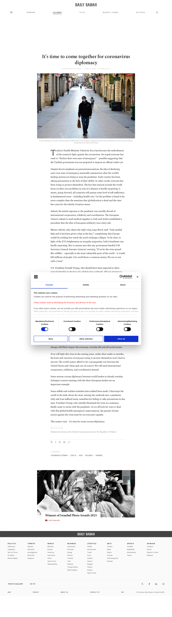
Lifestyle (91, 544)
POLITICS (12, 544)
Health (89, 546)
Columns (57, 12)
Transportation (72, 567)
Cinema (109, 546)
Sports (130, 544)
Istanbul (30, 546)
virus (81, 455)
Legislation (11, 549)
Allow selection (86, 339)
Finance (70, 555)
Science (89, 561)
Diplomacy (11, 546)
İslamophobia (52, 564)
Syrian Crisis (51, 561)
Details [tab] (86, 285)
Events (109, 552)
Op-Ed (82, 12)
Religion (90, 564)
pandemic (99, 455)
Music (109, 549)
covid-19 (73, 455)
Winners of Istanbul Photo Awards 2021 (71, 515)
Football (130, 546)
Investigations (32, 552)
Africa (49, 558)
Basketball (130, 549)
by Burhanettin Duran (71, 69)
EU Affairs (11, 555)
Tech (69, 561)
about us (64, 592)
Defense (70, 564)
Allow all (121, 339)
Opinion (31, 12)
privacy (36, 592)
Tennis (129, 555)
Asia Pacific (51, 555)
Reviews (110, 561)
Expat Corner (91, 573)
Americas (50, 552)
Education (31, 549)
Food (89, 555)
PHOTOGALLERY (54, 520)
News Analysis (13, 558)
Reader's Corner (110, 12)
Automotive (71, 546)
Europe (50, 549)
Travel (89, 552)
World (50, 544)
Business (71, 544)
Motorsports (131, 552)
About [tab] (122, 285)
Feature (90, 570)
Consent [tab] (49, 285)
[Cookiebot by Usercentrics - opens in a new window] (121, 277)
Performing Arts (112, 558)
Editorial (140, 12)
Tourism (70, 558)
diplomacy (89, 455)
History (89, 567)
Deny (51, 339)
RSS (122, 592)
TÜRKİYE (31, 544)
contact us (95, 592)
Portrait (109, 555)
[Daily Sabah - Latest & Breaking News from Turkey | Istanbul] (86, 4)
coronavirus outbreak (59, 455)
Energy (69, 552)
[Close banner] (137, 277)
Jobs (9, 592)
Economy (70, 549)
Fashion (90, 558)
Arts (109, 544)
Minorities (31, 555)
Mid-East (50, 546)
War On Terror (13, 552)
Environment (91, 549)
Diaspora (31, 558)
